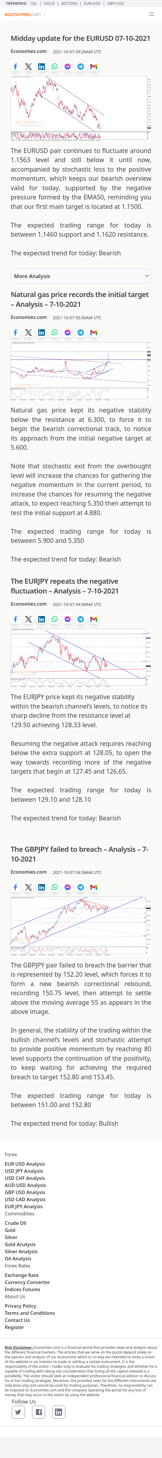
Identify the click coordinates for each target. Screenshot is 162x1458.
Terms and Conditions (30, 1313)
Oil (34, 3)
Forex (11, 1154)
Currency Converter (27, 1282)
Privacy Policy (20, 1306)
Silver (11, 1237)
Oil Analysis (18, 1258)
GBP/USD (115, 3)
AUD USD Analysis (25, 1185)
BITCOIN (69, 3)
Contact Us (17, 1320)
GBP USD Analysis (25, 1192)
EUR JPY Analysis (24, 1206)
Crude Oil (15, 1223)
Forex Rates (18, 1265)
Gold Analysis (20, 1244)
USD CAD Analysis (25, 1199)
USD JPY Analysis (24, 1171)
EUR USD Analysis (25, 1164)
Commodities (19, 1213)
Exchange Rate (22, 1275)
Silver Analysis (21, 1251)
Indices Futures (22, 1289)
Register (14, 1327)
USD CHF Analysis (25, 1178)
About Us (15, 1296)
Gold (49, 3)
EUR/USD (92, 3)
